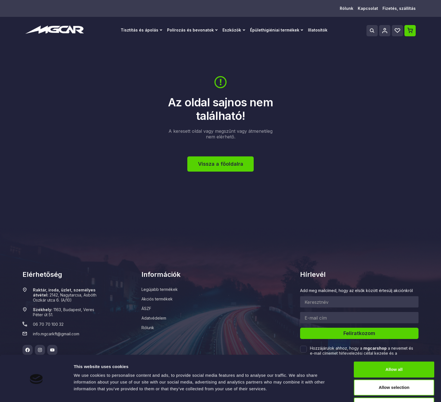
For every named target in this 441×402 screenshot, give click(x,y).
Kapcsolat (368, 8)
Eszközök (231, 30)
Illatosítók (317, 30)
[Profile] (384, 30)
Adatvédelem (153, 318)
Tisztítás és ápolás (139, 30)
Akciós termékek (157, 299)
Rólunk (346, 8)
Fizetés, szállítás (399, 8)
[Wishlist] (397, 30)
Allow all (394, 351)
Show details (295, 388)
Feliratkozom (359, 333)
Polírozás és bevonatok (190, 30)
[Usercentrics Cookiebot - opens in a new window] (36, 391)
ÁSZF (146, 308)
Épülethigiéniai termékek (274, 30)
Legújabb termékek (159, 289)
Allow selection (394, 369)
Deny (394, 387)
